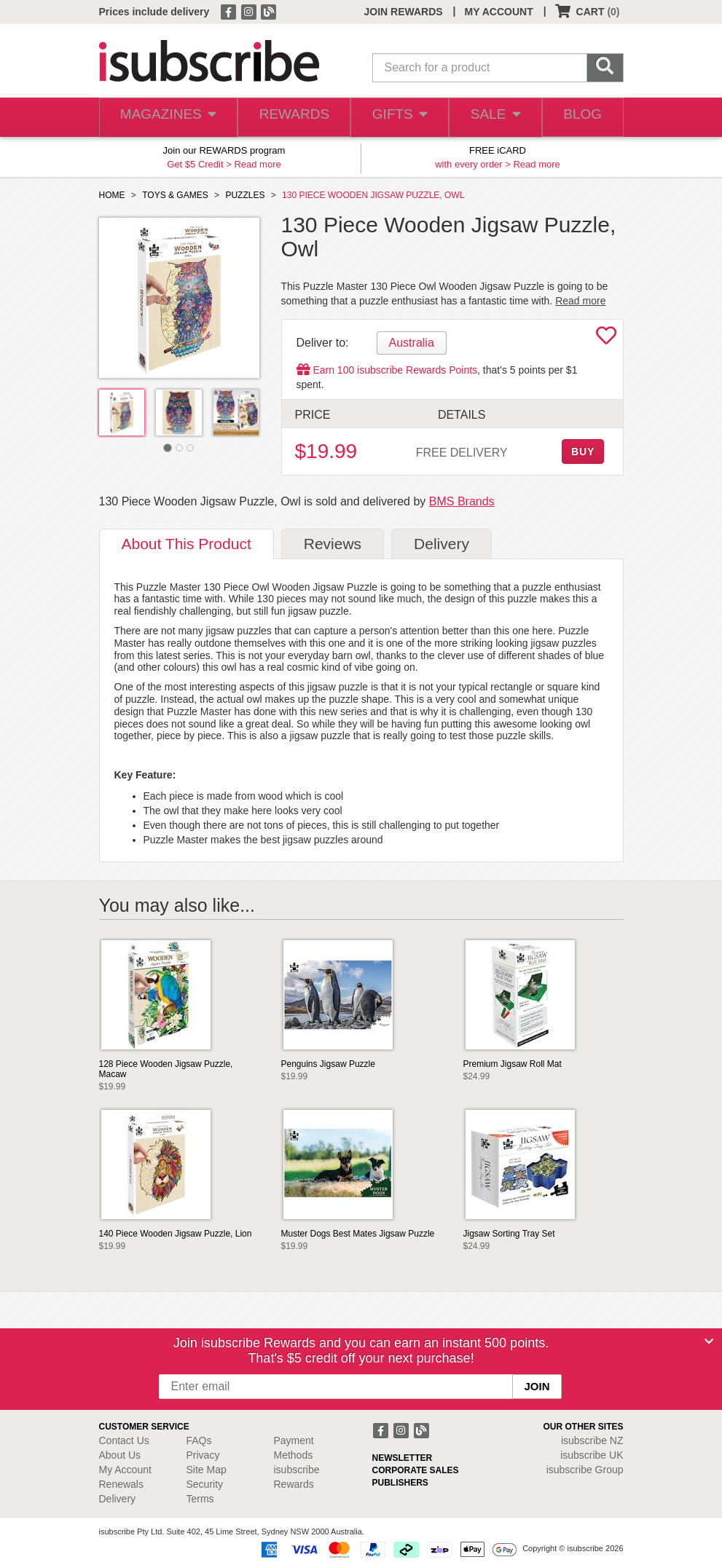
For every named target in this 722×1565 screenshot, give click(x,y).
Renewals (121, 1484)
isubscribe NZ (592, 1440)
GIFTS (393, 117)
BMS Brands (462, 501)
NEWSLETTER (402, 1458)
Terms (200, 1499)
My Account (125, 1469)
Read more (257, 164)
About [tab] (186, 543)
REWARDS (288, 117)
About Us (120, 1455)
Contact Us (124, 1440)
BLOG (581, 117)
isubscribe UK (591, 1455)
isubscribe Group (585, 1469)
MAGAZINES (165, 117)
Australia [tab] (411, 342)
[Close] (709, 1341)
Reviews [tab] (332, 543)
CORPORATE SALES (415, 1470)
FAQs (199, 1440)
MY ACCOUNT (499, 11)
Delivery (117, 1499)
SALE (491, 117)
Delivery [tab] (441, 543)
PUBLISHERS (400, 1483)
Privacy (203, 1455)
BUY (583, 451)
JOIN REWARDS (403, 11)
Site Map (207, 1469)
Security (205, 1484)
